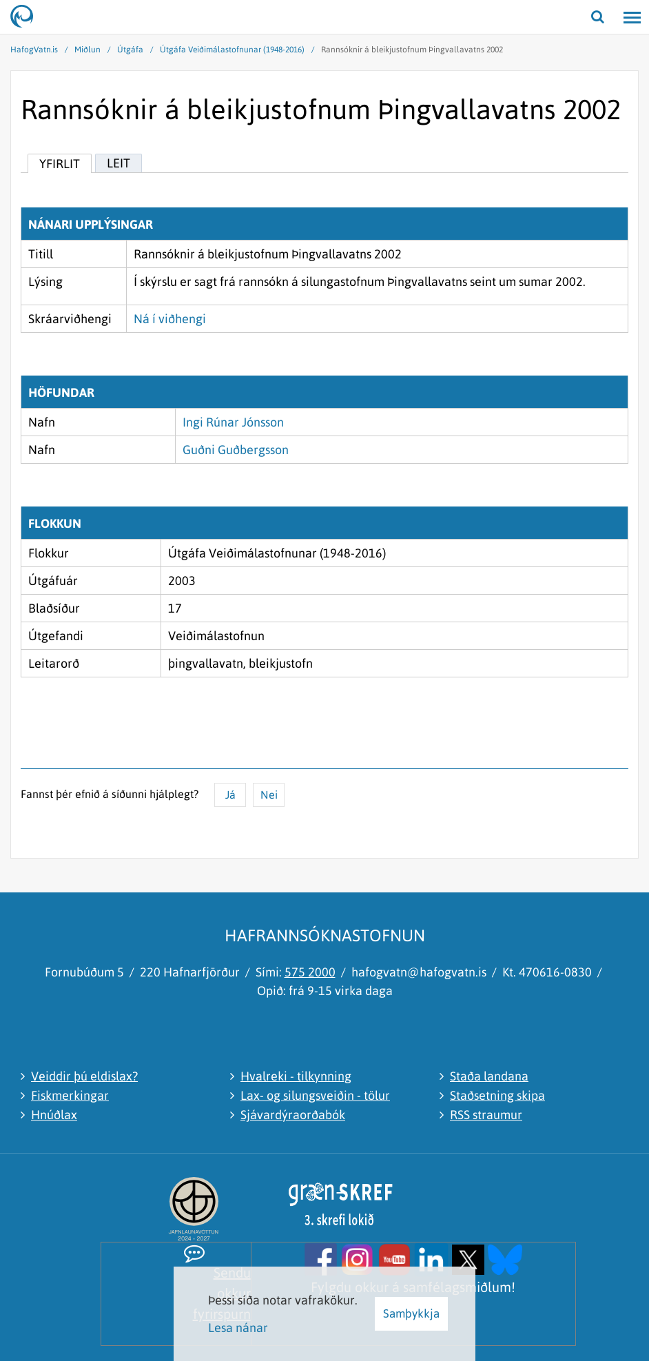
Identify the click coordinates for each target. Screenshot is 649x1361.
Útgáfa (130, 49)
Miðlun (87, 49)
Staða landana (489, 1076)
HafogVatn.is (34, 49)
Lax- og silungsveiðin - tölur (315, 1095)
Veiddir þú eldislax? (84, 1076)
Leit (118, 163)
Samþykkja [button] (411, 1313)
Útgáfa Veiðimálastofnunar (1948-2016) (232, 49)
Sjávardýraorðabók (292, 1114)
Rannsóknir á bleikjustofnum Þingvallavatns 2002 (412, 49)
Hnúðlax (54, 1114)
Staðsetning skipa (497, 1095)
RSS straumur (486, 1114)
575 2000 (310, 972)
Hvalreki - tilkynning (295, 1076)
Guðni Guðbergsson (236, 449)
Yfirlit (59, 163)
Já (230, 794)
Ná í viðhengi (170, 318)
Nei (269, 794)
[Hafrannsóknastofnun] (27, 17)
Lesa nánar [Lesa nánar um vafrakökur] (238, 1327)
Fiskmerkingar (70, 1095)
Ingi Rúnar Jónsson (233, 422)
